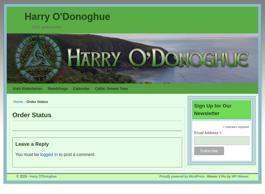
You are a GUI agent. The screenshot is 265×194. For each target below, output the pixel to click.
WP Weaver (240, 176)
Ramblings (58, 88)
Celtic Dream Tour (111, 88)
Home (18, 102)
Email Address (208, 133)
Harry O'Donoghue (67, 16)
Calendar (81, 88)
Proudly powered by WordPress (182, 176)
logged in (49, 154)
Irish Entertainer (27, 88)
